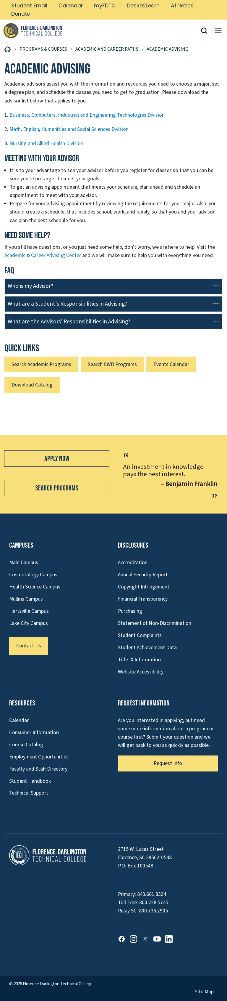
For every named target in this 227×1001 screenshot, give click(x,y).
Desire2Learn (143, 5)
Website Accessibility (140, 672)
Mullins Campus (26, 599)
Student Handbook (30, 781)
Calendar (71, 5)
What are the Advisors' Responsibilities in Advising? (69, 321)
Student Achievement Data (147, 647)
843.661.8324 (151, 894)
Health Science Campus (34, 587)
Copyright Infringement (143, 587)
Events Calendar (171, 364)
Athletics (182, 5)
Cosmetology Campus (33, 574)
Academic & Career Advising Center (42, 255)
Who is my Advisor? (30, 286)
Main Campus (23, 562)
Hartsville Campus (29, 611)
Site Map (204, 991)
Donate (20, 13)
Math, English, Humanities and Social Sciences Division (69, 129)
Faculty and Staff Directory (38, 769)
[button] (206, 30)
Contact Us (28, 645)
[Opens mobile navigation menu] (218, 30)
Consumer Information (34, 732)
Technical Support (28, 793)
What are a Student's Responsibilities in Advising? (67, 304)
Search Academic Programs (41, 364)
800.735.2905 (153, 911)
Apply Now (56, 458)
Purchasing (130, 611)
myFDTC (105, 5)
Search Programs (56, 488)
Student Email (29, 5)
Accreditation (132, 562)
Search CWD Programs (112, 364)
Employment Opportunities (39, 757)
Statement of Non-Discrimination (154, 623)
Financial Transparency (143, 599)
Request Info (168, 763)
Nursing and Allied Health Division (46, 143)
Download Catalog (32, 385)
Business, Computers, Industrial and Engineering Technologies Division (87, 115)
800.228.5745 (153, 902)
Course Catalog (26, 744)
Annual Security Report (143, 574)
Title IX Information (139, 659)
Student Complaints (140, 635)
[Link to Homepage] (101, 30)
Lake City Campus (28, 623)
